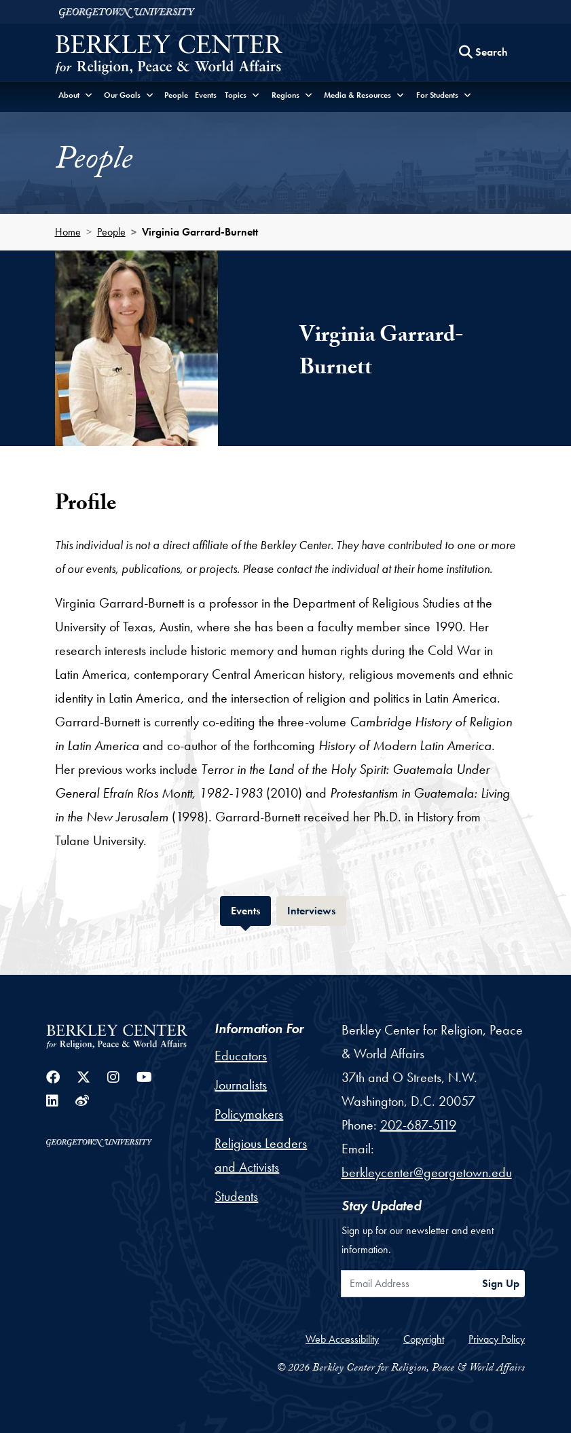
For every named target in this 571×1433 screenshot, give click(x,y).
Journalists (241, 1085)
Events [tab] (251, 909)
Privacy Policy (496, 1339)
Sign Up (500, 1283)
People (176, 95)
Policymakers (249, 1114)
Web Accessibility (342, 1339)
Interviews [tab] (316, 909)
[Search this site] (483, 52)
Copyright (423, 1339)
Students (236, 1196)
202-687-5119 (418, 1125)
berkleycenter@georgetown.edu (427, 1172)
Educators (241, 1055)
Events (206, 95)
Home (68, 232)
